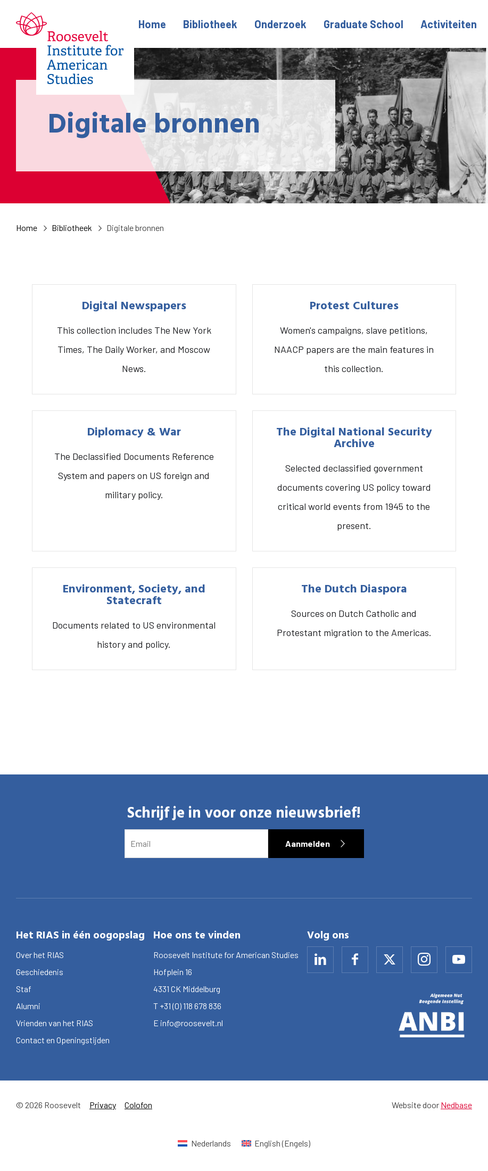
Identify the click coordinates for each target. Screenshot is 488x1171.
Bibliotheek (210, 24)
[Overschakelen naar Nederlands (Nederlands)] (204, 1143)
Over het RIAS (40, 955)
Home (152, 24)
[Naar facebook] (355, 959)
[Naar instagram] (424, 959)
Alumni (28, 1006)
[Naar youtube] (458, 959)
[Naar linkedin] (320, 959)
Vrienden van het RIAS (54, 1023)
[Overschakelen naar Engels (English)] (276, 1143)
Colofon (138, 1105)
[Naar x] (389, 959)
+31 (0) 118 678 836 (190, 1006)
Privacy (102, 1105)
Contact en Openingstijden (63, 1040)
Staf (23, 989)
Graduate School (363, 24)
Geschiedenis (39, 972)
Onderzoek (280, 24)
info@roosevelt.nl (191, 1023)
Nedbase (456, 1105)
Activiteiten (448, 24)
